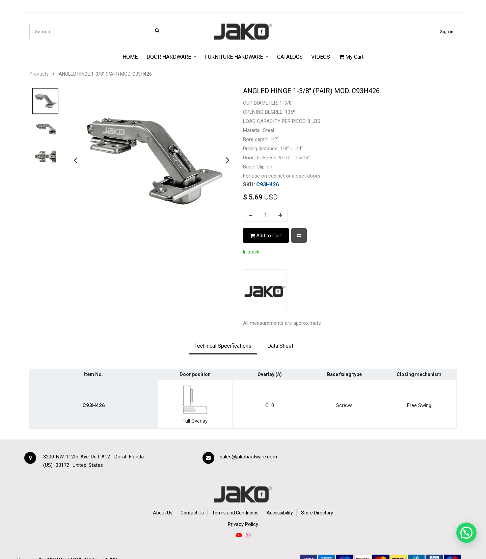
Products (39, 74)
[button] (299, 235)
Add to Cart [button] (266, 236)
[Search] (157, 30)
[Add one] (280, 215)
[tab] (223, 346)
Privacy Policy (243, 524)
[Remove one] (250, 215)
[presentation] (75, 160)
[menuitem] (130, 56)
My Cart (351, 57)
